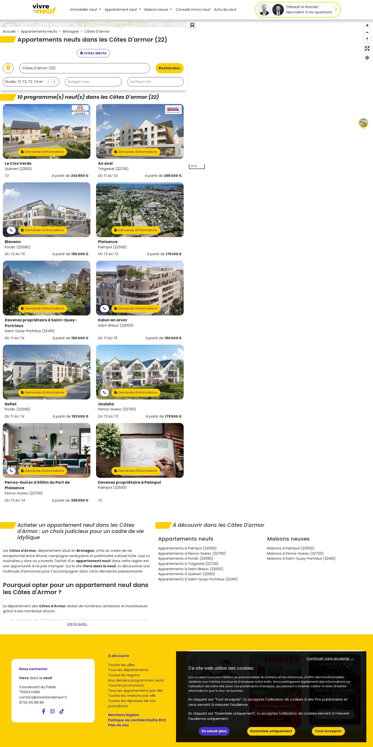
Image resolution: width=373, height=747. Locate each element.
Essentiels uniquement (271, 731)
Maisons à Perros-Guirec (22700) (295, 553)
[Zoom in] (367, 25)
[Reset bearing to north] (367, 39)
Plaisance (108, 241)
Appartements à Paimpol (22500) (187, 548)
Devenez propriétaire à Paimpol (129, 482)
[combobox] (31, 81)
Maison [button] (156, 9)
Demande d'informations (42, 152)
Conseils (193, 9)
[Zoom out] (367, 32)
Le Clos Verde (18, 163)
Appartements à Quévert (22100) (186, 574)
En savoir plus (214, 731)
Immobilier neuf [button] (84, 9)
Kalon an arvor (112, 320)
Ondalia (106, 404)
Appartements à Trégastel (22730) (188, 563)
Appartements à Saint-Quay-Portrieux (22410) (198, 579)
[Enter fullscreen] (367, 48)
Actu (225, 9)
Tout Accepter (328, 731)
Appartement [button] (121, 9)
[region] (279, 95)
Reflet (11, 404)
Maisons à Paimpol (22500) (290, 548)
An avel (105, 163)
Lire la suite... (77, 624)
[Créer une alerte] (93, 53)
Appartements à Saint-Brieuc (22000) (190, 569)
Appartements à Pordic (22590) (185, 558)
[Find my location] (367, 57)
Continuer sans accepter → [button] (330, 658)
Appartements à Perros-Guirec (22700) (192, 553)
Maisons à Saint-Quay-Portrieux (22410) (301, 558)
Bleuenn (13, 241)
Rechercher (170, 68)
